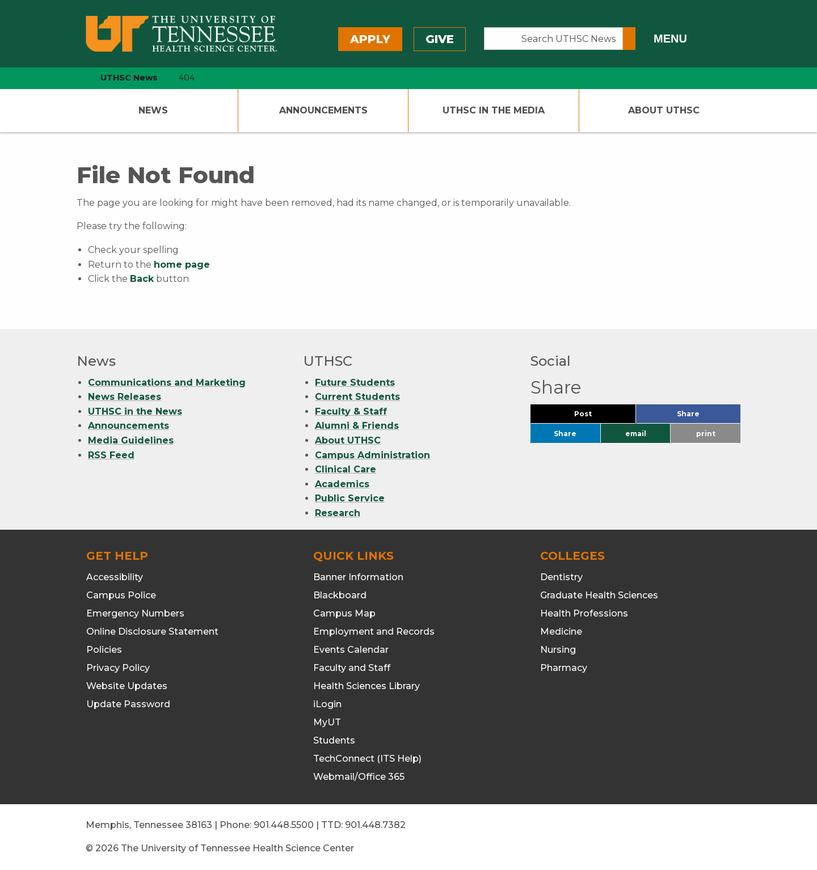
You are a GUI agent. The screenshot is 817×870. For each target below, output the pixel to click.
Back (142, 278)
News (153, 110)
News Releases (124, 396)
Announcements (323, 110)
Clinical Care (345, 469)
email (635, 433)
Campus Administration (372, 455)
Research (337, 513)
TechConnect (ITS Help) (367, 758)
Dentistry (561, 577)
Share (707, 416)
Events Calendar (351, 649)
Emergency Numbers (135, 613)
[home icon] (73, 78)
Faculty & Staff (351, 411)
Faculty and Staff (351, 667)
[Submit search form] (629, 38)
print (705, 433)
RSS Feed (111, 455)
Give (440, 39)
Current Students (357, 396)
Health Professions (584, 613)
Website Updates (126, 686)
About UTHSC (664, 110)
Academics (342, 484)
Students (334, 740)
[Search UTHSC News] (553, 38)
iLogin (327, 704)
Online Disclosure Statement (152, 631)
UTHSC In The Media (494, 110)
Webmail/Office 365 (359, 776)
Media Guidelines (131, 440)
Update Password (128, 704)
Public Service (350, 498)
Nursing (558, 649)
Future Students (355, 382)
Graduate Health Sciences (599, 595)
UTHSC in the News (135, 411)
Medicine (561, 631)
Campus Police (121, 595)
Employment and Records (374, 631)
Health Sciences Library (366, 686)
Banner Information (358, 577)
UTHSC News (129, 78)
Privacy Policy (118, 667)
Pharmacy (563, 667)
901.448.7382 (375, 825)
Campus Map (344, 613)
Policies (104, 649)
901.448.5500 (284, 825)
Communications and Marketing (167, 382)
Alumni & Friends (357, 425)
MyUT (327, 722)
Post (596, 416)
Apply (370, 39)
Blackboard (340, 595)
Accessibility (114, 577)
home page (182, 264)
